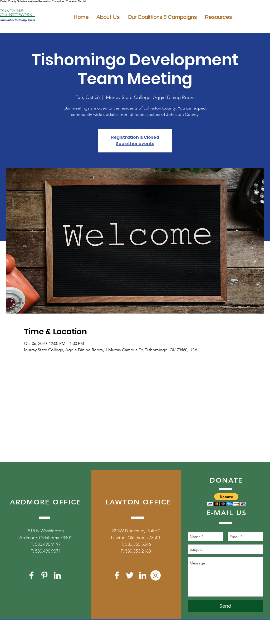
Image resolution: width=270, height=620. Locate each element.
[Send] (225, 606)
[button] (226, 499)
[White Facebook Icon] (31, 575)
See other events (135, 144)
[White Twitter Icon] (130, 575)
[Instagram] (155, 575)
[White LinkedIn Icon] (57, 575)
